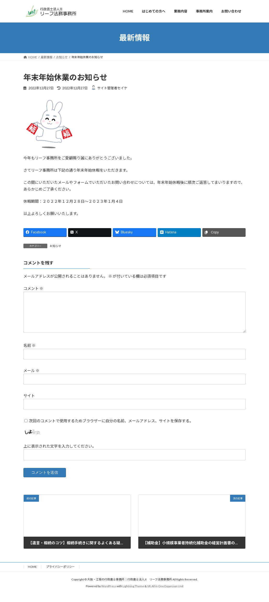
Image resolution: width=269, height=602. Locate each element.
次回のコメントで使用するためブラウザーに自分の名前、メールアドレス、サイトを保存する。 (111, 428)
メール (31, 378)
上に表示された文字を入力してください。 (59, 453)
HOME (32, 574)
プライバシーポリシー (60, 574)
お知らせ (55, 246)
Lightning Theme (133, 594)
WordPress (108, 594)
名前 (29, 353)
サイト (29, 403)
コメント (33, 288)
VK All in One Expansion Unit (165, 594)
